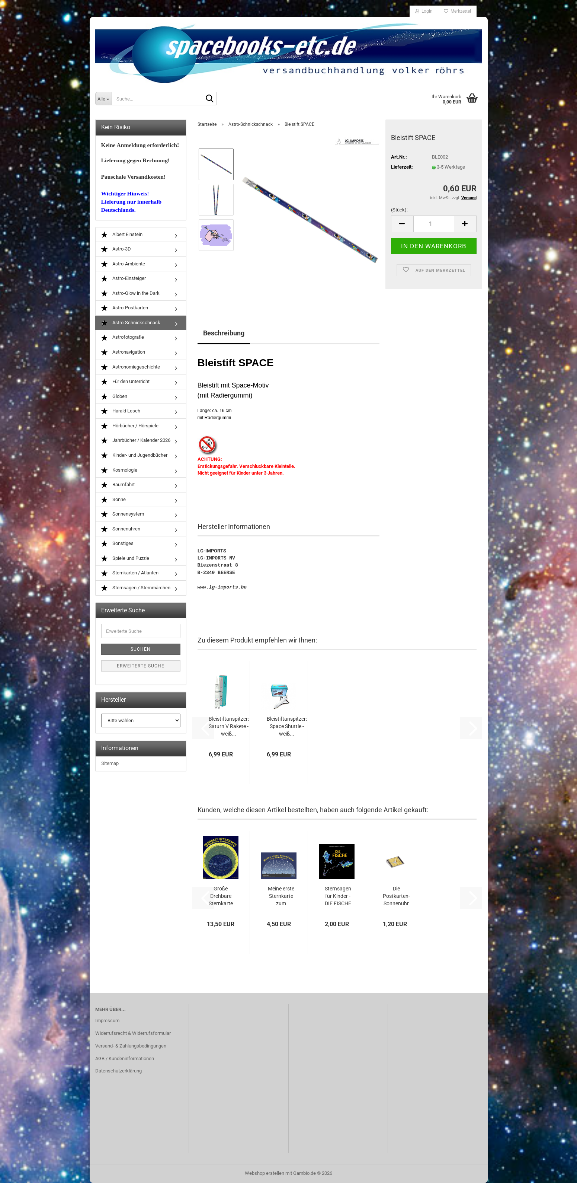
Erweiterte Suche (140, 666)
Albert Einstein (121, 235)
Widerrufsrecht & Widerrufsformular (133, 1033)
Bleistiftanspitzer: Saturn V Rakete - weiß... (229, 726)
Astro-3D (116, 249)
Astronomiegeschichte (130, 367)
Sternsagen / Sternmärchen (135, 588)
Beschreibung (223, 333)
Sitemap (110, 763)
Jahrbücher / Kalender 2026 (135, 440)
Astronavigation (123, 352)
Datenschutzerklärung (118, 1071)
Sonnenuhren (120, 529)
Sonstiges (117, 544)
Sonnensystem (122, 514)
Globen (114, 396)
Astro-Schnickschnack (130, 323)
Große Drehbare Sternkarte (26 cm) (221, 896)
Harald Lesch (120, 411)
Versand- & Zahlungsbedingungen (130, 1046)
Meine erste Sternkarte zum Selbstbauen (281, 896)
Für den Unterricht (125, 382)
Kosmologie (119, 470)
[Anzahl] (433, 224)
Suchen (141, 649)
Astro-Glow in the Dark (130, 293)
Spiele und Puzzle (125, 558)
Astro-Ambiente (123, 264)
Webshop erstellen (264, 1173)
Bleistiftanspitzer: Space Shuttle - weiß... (287, 726)
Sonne (113, 500)
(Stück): (399, 210)
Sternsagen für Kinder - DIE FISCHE (338, 896)
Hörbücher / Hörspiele (129, 426)
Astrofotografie (122, 337)
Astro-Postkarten (124, 308)
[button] (402, 224)
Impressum (107, 1020)
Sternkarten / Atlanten (129, 573)
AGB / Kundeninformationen (124, 1058)
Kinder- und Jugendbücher (134, 455)
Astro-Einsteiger (123, 278)
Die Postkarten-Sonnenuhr (396, 896)
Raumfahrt (118, 485)
